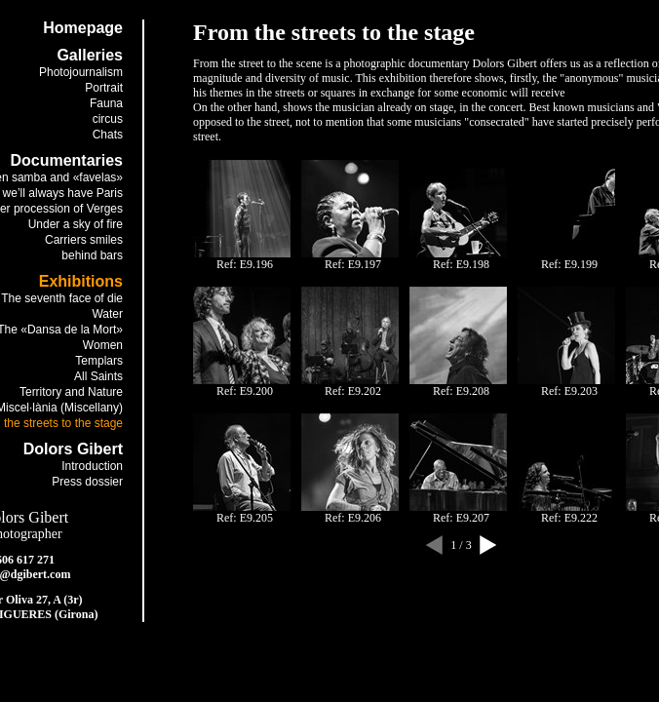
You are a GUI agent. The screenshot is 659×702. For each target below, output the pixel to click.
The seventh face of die (62, 298)
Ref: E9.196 (244, 264)
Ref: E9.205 (244, 518)
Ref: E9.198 (461, 264)
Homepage (83, 28)
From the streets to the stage (334, 32)
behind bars (92, 255)
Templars (99, 361)
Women (103, 345)
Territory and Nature (71, 392)
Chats (108, 134)
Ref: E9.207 (461, 518)
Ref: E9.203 (569, 391)
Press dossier (87, 481)
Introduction (92, 466)
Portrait (104, 88)
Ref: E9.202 (353, 391)
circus (108, 119)
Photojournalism (81, 72)
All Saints (98, 376)
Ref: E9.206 (353, 518)
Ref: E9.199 (569, 264)
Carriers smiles (84, 240)
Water (107, 314)
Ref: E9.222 (569, 518)
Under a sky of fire (75, 224)
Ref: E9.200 (244, 391)
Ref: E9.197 (353, 264)
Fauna (106, 103)
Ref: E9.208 (461, 391)
